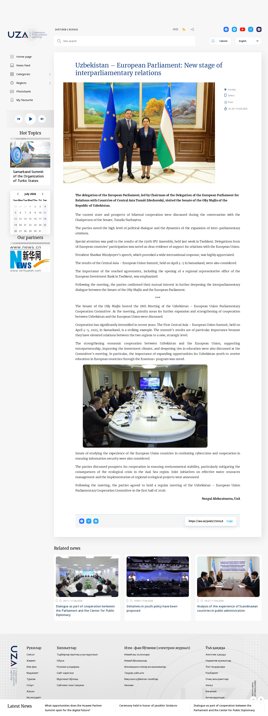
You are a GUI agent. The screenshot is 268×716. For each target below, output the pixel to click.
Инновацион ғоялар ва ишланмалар (145, 666)
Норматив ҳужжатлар (218, 660)
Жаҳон (30, 691)
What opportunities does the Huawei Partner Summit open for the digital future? (73, 708)
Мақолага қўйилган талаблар (141, 679)
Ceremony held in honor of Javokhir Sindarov (148, 705)
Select (235, 95)
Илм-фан (32, 666)
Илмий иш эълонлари (137, 654)
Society (232, 89)
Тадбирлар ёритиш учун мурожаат (77, 654)
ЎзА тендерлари (215, 666)
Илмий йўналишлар (135, 660)
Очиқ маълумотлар (217, 679)
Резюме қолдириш (68, 666)
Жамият (31, 660)
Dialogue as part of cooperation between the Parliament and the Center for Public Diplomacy (85, 610)
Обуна (60, 660)
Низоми (128, 685)
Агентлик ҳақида (216, 654)
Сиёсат (31, 654)
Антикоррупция (215, 697)
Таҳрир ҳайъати (134, 673)
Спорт (30, 685)
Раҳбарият (212, 673)
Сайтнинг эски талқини (70, 685)
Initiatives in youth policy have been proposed (152, 608)
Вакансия (211, 691)
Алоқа (209, 685)
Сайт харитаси (65, 673)
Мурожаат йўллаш (67, 679)
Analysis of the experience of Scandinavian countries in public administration (227, 608)
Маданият (33, 673)
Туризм (31, 679)
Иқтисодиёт (34, 697)
